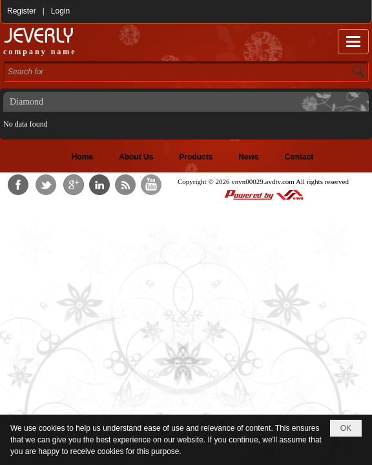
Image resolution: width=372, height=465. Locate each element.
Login (60, 11)
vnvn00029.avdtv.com (262, 181)
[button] (353, 41)
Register (21, 11)
